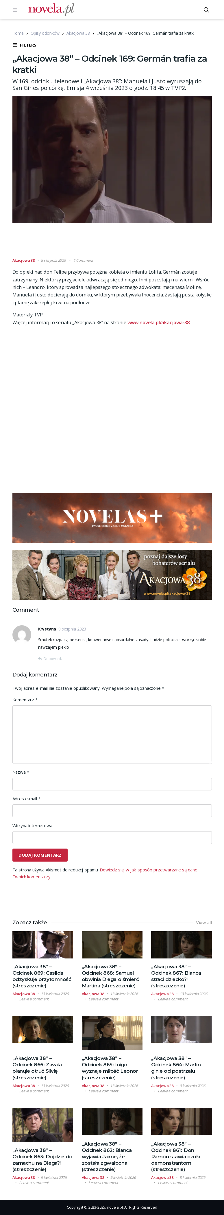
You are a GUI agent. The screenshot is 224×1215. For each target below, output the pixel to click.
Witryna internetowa (32, 825)
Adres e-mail (26, 798)
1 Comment (83, 260)
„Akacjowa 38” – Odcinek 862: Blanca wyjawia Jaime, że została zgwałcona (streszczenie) (107, 1156)
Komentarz (25, 700)
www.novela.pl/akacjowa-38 (158, 322)
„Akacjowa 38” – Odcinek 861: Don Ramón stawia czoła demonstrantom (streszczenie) (175, 1156)
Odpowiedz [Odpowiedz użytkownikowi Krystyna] (52, 658)
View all (204, 922)
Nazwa (20, 772)
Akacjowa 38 (78, 33)
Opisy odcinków (45, 33)
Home (18, 33)
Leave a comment (34, 999)
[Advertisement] (117, 243)
